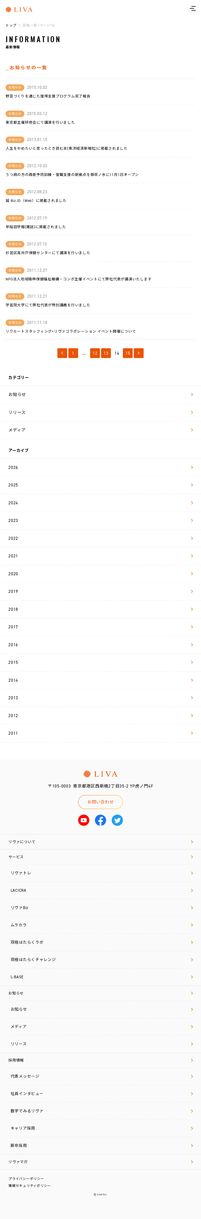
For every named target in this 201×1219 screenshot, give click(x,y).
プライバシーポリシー (26, 1179)
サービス (100, 857)
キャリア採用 (102, 1128)
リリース (100, 412)
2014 (100, 680)
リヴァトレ (102, 873)
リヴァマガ (100, 1162)
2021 (100, 556)
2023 (100, 520)
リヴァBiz (102, 907)
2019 (100, 591)
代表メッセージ (102, 1076)
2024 (100, 503)
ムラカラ (102, 925)
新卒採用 (102, 1145)
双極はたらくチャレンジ (102, 959)
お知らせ (100, 394)
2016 (100, 645)
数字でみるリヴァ (102, 1111)
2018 (100, 609)
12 (95, 353)
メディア (100, 430)
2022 (100, 538)
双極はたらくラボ (102, 942)
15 (127, 353)
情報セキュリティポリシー (29, 1186)
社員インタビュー (102, 1093)
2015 (100, 662)
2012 (100, 716)
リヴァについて (100, 841)
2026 (100, 467)
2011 (100, 733)
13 (106, 353)
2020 (100, 574)
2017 (100, 627)
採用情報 (100, 1060)
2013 (100, 698)
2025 (100, 485)
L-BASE (102, 977)
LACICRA (102, 890)
